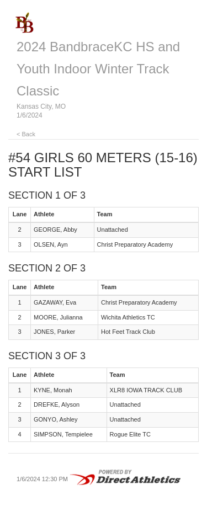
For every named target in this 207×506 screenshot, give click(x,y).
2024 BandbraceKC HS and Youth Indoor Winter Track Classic (98, 68)
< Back (26, 134)
